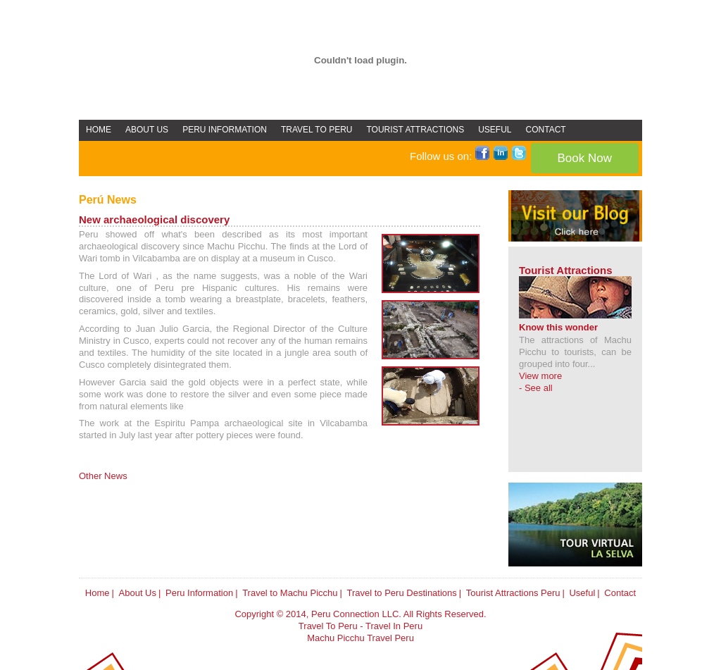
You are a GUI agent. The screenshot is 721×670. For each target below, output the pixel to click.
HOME (98, 130)
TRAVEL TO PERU (317, 130)
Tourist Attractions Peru (513, 593)
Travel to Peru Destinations (401, 593)
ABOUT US (146, 130)
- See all (536, 388)
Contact (620, 593)
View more (540, 376)
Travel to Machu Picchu (289, 593)
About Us (137, 593)
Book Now (585, 158)
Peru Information (199, 593)
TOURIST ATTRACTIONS (416, 130)
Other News (103, 476)
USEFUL (494, 130)
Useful (582, 593)
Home (97, 593)
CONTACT (546, 130)
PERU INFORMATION (224, 130)
